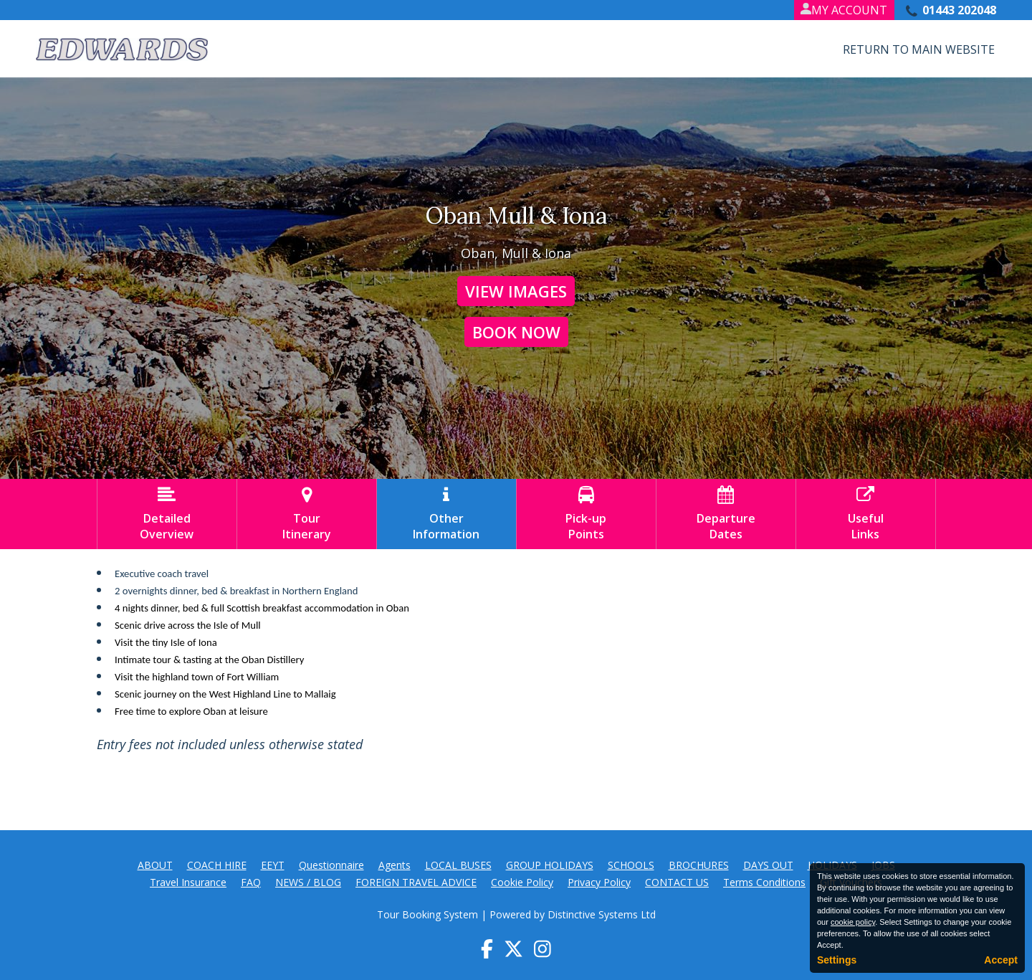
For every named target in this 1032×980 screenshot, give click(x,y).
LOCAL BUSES (458, 865)
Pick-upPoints (586, 514)
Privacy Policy (599, 882)
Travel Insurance (188, 882)
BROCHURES (699, 865)
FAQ (251, 882)
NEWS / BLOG (308, 882)
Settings (836, 960)
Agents (394, 865)
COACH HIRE (217, 865)
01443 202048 (959, 10)
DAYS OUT (768, 865)
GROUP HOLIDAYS (549, 865)
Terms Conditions (764, 882)
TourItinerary (306, 514)
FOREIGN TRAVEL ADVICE (416, 882)
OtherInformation (446, 514)
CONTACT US (677, 882)
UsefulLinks (865, 514)
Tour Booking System (427, 914)
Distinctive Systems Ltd (602, 914)
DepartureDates (726, 514)
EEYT (273, 865)
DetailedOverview (166, 514)
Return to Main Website (919, 49)
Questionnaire (331, 865)
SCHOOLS (631, 865)
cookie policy (853, 922)
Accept (1001, 960)
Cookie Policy (522, 882)
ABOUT (155, 865)
